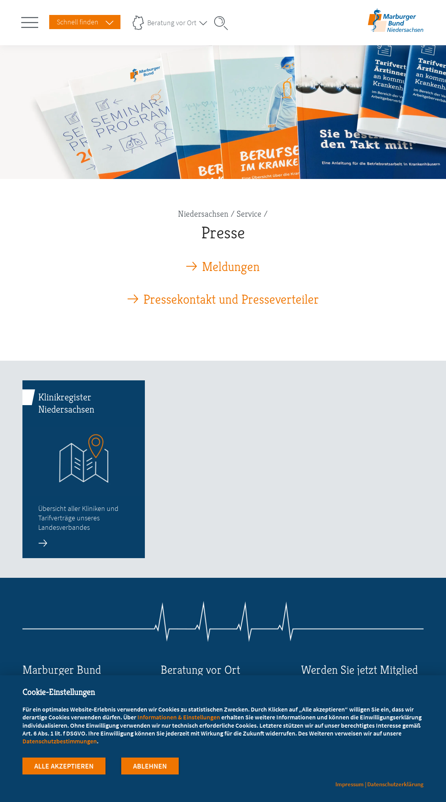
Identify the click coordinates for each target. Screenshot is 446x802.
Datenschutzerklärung (395, 784)
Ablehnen (150, 766)
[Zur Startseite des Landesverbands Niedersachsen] (396, 29)
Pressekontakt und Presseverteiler (231, 299)
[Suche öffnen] (223, 23)
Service (249, 213)
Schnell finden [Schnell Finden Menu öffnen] (77, 21)
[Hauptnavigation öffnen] (31, 21)
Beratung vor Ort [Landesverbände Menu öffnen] (171, 22)
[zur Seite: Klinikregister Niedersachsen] (83, 469)
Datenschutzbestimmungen (59, 741)
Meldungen (231, 267)
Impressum (349, 784)
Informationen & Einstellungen (178, 717)
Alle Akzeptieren (64, 766)
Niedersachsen (203, 213)
